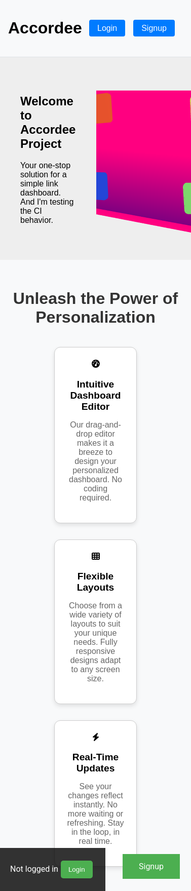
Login (76, 869)
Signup (151, 866)
